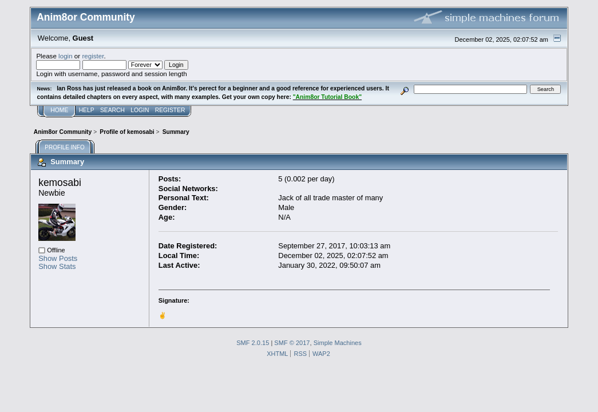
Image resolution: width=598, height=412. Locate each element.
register (93, 56)
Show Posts (57, 258)
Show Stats (57, 266)
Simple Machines (338, 342)
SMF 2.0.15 (252, 342)
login (65, 56)
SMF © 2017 (292, 342)
